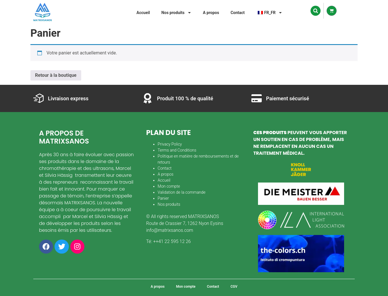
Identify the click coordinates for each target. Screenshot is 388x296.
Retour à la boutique (56, 75)
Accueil (143, 12)
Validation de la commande (181, 192)
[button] (316, 11)
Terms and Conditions (177, 150)
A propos (211, 12)
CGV (233, 287)
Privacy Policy (170, 144)
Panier (163, 198)
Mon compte (169, 186)
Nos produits (176, 12)
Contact (237, 12)
